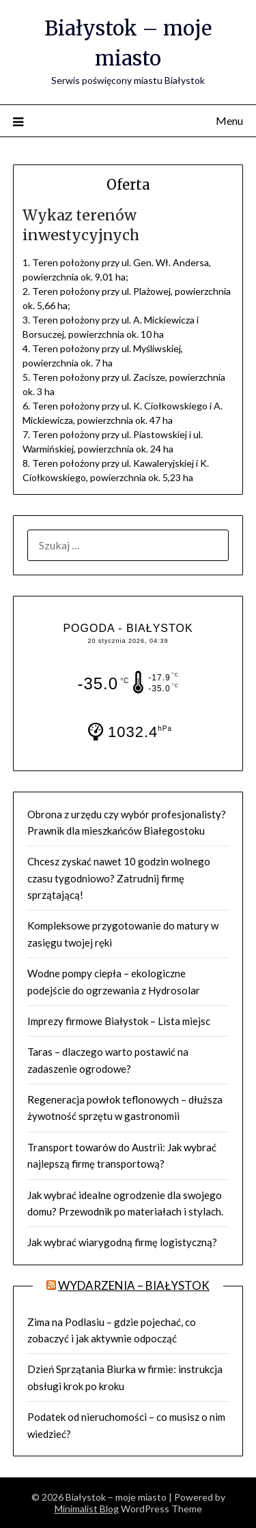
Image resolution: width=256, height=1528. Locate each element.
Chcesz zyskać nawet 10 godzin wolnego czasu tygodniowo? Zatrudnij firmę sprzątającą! (118, 878)
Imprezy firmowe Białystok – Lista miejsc (118, 1021)
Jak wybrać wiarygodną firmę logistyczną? (122, 1242)
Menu (229, 120)
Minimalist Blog (87, 1508)
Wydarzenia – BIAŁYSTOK (134, 1285)
